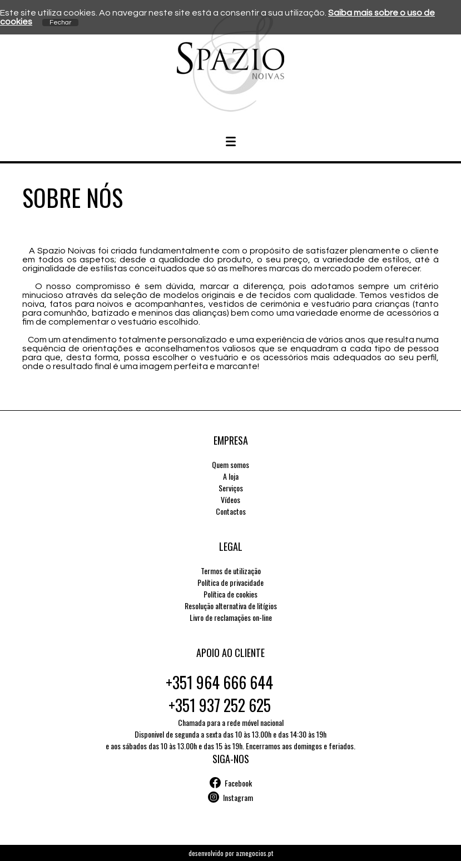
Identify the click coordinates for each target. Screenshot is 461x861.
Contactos (231, 511)
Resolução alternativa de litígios (231, 605)
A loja (231, 476)
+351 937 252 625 (219, 705)
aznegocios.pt (254, 853)
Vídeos (230, 499)
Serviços (231, 488)
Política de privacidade (230, 582)
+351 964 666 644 (219, 682)
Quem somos (230, 464)
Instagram (238, 797)
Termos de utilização (231, 570)
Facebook (238, 783)
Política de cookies (230, 594)
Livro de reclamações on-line (231, 617)
